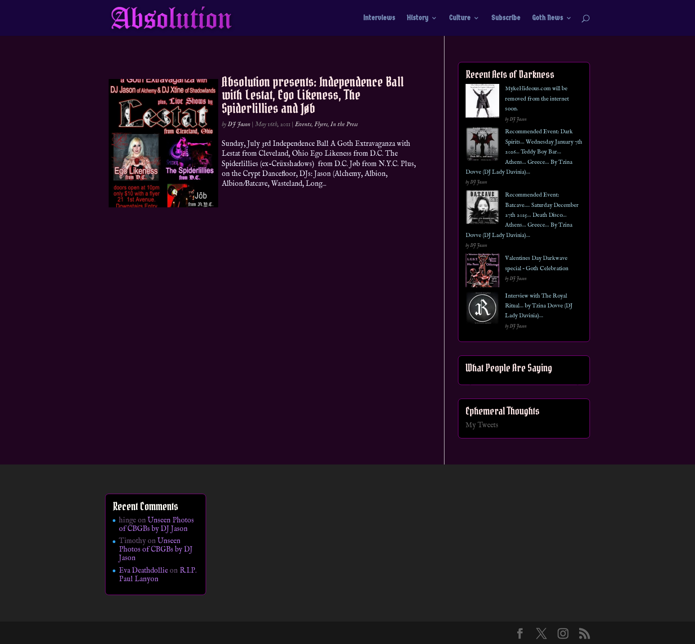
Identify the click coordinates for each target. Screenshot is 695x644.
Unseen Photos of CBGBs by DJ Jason (156, 525)
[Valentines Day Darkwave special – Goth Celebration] (482, 272)
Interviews (379, 18)
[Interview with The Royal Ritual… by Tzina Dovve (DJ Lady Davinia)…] (482, 310)
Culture (460, 18)
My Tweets (482, 425)
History (417, 18)
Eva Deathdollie (143, 570)
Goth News (547, 18)
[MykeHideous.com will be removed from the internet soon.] (482, 102)
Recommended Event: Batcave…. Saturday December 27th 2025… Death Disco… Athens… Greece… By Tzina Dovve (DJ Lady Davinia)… (522, 215)
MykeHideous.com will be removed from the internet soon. (537, 99)
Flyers (321, 124)
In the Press (344, 124)
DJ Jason (239, 124)
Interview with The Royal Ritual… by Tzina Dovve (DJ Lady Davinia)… (538, 306)
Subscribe (505, 18)
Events (303, 124)
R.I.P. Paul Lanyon (158, 575)
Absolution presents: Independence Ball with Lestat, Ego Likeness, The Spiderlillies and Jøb (313, 95)
